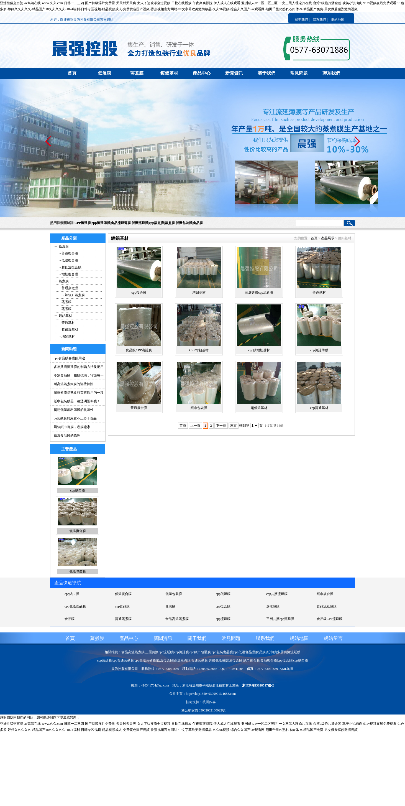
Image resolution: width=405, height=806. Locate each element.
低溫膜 (104, 73)
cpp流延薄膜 (101, 223)
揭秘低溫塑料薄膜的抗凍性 (74, 410)
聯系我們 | (320, 20)
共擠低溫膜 (217, 660)
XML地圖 (287, 669)
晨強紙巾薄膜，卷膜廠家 (72, 427)
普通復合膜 (138, 408)
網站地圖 (337, 20)
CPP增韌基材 (198, 350)
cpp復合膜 (138, 292)
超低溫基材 (259, 408)
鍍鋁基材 (169, 73)
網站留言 (333, 638)
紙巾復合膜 (325, 594)
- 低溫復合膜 (68, 260)
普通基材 (319, 292)
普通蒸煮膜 (123, 619)
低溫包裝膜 (184, 223)
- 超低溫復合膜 (70, 267)
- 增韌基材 (67, 337)
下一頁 (221, 426)
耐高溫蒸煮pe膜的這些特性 (73, 384)
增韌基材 (199, 292)
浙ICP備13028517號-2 (258, 685)
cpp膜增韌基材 (259, 350)
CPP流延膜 (83, 223)
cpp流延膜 (223, 619)
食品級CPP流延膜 (139, 350)
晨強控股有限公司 (124, 669)
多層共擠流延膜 (288, 652)
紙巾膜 (271, 652)
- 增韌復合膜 (68, 274)
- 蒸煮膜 (65, 302)
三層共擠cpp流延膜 (259, 292)
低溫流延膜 (140, 223)
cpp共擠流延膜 (277, 594)
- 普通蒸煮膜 (68, 288)
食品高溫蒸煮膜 (177, 619)
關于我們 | (302, 20)
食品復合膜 (268, 660)
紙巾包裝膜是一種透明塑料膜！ (77, 401)
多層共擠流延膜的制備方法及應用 (79, 367)
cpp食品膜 (122, 606)
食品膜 (198, 223)
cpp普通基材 (319, 408)
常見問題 (299, 73)
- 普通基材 (67, 323)
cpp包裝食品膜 (222, 652)
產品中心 (202, 73)
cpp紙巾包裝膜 (200, 652)
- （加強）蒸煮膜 (72, 295)
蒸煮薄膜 (273, 606)
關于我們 (266, 73)
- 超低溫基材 (68, 330)
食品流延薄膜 (121, 223)
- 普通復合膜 (68, 253)
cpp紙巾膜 (77, 490)
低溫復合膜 (77, 531)
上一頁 (195, 426)
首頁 (72, 73)
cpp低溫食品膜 (75, 606)
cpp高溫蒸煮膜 (145, 660)
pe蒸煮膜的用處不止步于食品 (75, 418)
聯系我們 (331, 73)
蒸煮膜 (136, 73)
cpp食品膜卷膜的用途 (69, 358)
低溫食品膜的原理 (67, 436)
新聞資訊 (234, 73)
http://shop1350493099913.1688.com (211, 694)
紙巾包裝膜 (199, 408)
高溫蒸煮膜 (182, 660)
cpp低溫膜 (223, 594)
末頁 (233, 426)
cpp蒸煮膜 (156, 223)
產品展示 (327, 238)
